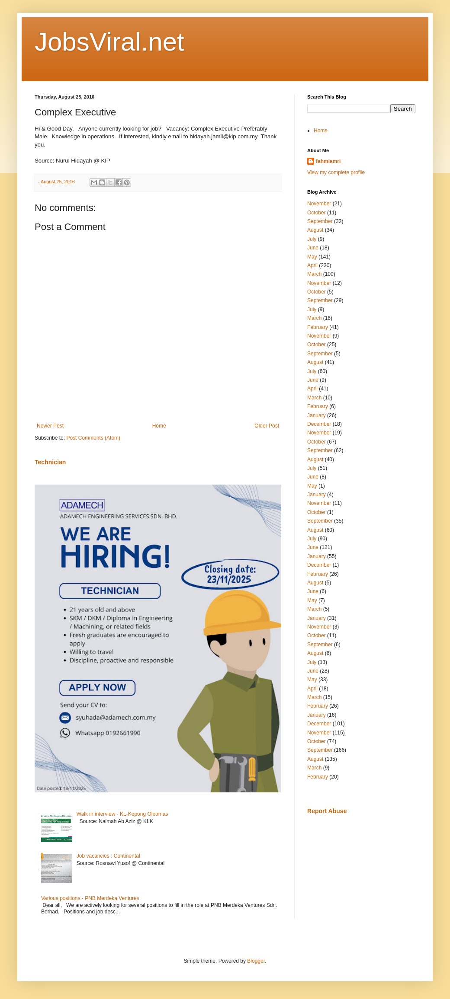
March (314, 274)
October (316, 213)
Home (159, 426)
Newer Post (50, 426)
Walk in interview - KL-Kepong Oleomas (122, 814)
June (312, 248)
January (316, 415)
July (311, 239)
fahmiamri (328, 161)
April (312, 265)
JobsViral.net (109, 41)
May (312, 257)
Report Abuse (327, 810)
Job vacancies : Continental (108, 856)
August (315, 230)
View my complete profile (336, 172)
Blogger (256, 961)
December (319, 424)
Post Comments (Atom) (93, 438)
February (317, 327)
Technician (50, 462)
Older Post (266, 426)
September (320, 221)
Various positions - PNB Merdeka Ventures (90, 898)
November (319, 204)
